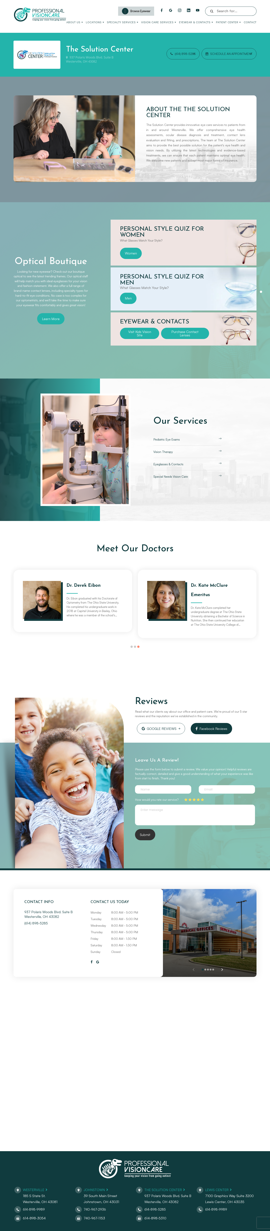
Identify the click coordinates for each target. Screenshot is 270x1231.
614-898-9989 (34, 1207)
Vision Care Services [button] (158, 22)
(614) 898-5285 (177, 54)
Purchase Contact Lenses (185, 333)
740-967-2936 (95, 1207)
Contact (250, 22)
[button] (221, 967)
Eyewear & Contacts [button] (196, 22)
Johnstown (95, 1188)
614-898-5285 (155, 1207)
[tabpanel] (183, 243)
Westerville (34, 1188)
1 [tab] (261, 292)
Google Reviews (157, 728)
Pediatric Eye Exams (166, 439)
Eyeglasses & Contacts (168, 464)
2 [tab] (135, 647)
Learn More (51, 319)
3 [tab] (138, 647)
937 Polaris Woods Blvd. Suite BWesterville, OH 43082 (89, 59)
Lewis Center (217, 1188)
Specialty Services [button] (122, 22)
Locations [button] (95, 22)
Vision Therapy (163, 452)
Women (131, 253)
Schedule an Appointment (222, 54)
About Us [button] (74, 22)
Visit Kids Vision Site (139, 333)
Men (128, 298)
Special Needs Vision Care (170, 476)
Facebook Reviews (206, 728)
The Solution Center (164, 1188)
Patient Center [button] (228, 22)
